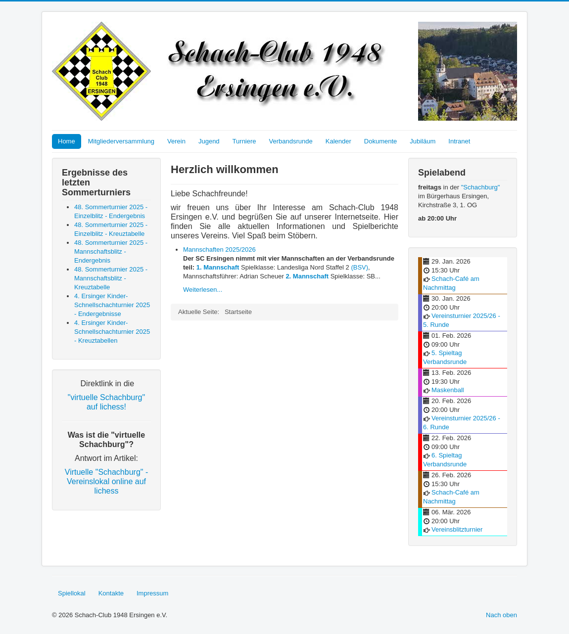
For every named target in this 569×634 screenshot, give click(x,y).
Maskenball (447, 390)
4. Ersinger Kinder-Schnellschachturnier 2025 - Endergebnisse (112, 304)
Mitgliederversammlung (121, 141)
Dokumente (380, 141)
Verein (176, 141)
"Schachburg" (480, 187)
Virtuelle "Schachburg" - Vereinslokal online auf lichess (106, 481)
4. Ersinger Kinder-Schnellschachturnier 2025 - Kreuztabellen (112, 331)
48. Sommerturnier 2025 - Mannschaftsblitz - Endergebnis (110, 251)
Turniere (244, 141)
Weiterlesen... (202, 289)
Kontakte (111, 593)
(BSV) (359, 267)
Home (66, 141)
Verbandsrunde (291, 141)
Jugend (209, 141)
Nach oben (501, 615)
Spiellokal (72, 593)
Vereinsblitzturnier (456, 529)
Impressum (152, 593)
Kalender (338, 141)
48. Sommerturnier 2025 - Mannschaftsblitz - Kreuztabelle (110, 278)
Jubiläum (422, 141)
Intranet (459, 141)
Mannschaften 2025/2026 (219, 249)
